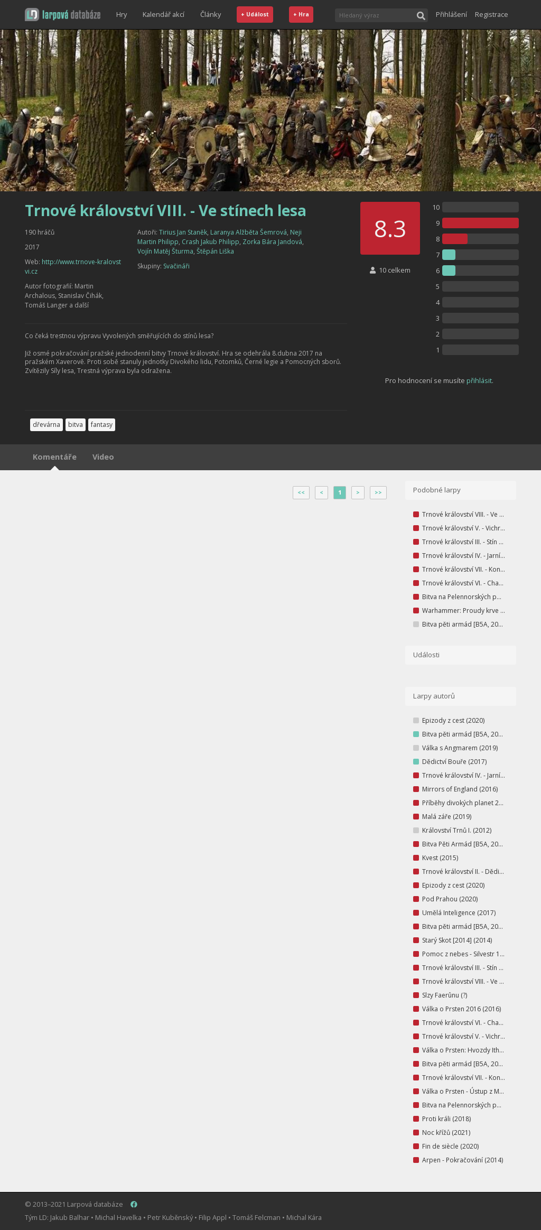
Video (103, 457)
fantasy (102, 424)
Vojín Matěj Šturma (165, 251)
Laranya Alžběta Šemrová (248, 232)
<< (301, 492)
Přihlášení (451, 14)
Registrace (491, 14)
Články (210, 14)
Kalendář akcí (163, 14)
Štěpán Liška (215, 251)
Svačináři (176, 266)
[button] (62, 14)
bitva (75, 424)
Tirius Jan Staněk (183, 232)
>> (378, 492)
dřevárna (46, 424)
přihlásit (479, 380)
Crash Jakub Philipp (210, 241)
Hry (121, 14)
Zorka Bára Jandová (272, 241)
